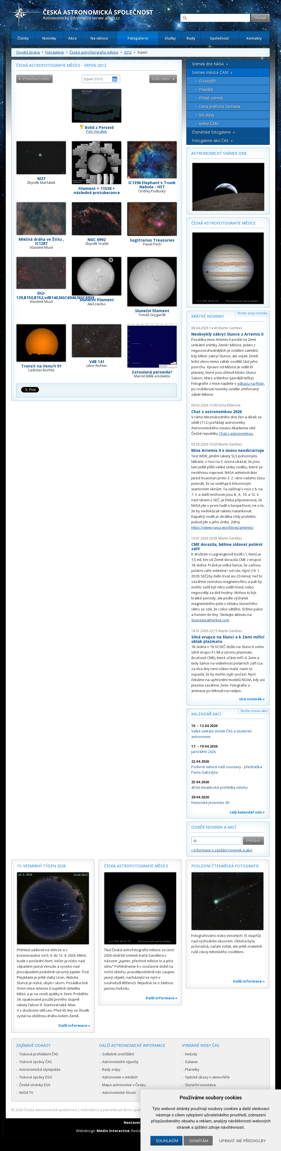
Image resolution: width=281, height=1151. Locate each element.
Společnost (219, 38)
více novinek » (252, 698)
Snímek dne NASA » (210, 64)
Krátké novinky (207, 316)
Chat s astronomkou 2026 (216, 411)
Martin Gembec (230, 328)
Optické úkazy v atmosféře (207, 1077)
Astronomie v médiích (120, 1077)
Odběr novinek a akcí (213, 827)
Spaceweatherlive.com (210, 620)
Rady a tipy (111, 1069)
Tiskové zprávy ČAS (35, 1061)
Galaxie (191, 1061)
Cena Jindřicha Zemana (219, 106)
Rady (191, 38)
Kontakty (254, 38)
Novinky (49, 38)
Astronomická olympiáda (39, 1069)
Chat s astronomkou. (236, 433)
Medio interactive (113, 1130)
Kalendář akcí (206, 713)
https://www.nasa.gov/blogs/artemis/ (222, 527)
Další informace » (74, 1025)
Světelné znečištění (118, 1054)
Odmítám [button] (198, 1140)
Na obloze (99, 38)
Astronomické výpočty (120, 1061)
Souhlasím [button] (167, 1140)
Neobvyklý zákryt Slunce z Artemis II (227, 334)
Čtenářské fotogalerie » (213, 132)
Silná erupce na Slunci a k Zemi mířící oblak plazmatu (227, 639)
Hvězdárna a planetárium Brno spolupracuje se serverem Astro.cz (136, 1109)
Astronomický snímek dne (219, 153)
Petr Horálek (96, 131)
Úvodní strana (28, 52)
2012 (128, 52)
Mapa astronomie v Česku (124, 1084)
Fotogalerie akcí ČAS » (212, 140)
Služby (170, 38)
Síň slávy (206, 115)
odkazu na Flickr (250, 383)
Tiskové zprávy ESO (35, 1077)
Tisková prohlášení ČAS (38, 1054)
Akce (72, 38)
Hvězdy (191, 1054)
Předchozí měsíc (36, 78)
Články (23, 38)
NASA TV (26, 1092)
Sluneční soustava (200, 1084)
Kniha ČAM (208, 123)
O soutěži (207, 81)
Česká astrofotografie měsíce (94, 52)
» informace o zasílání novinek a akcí (221, 850)
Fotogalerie (138, 38)
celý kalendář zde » (247, 812)
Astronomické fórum (119, 1092)
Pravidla (206, 89)
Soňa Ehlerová (229, 405)
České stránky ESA (34, 1084)
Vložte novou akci (254, 711)
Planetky (192, 1069)
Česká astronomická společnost (50, 1109)
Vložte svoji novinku (252, 313)
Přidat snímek (211, 98)
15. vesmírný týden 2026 (41, 865)
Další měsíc (161, 78)
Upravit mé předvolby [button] (242, 1140)
